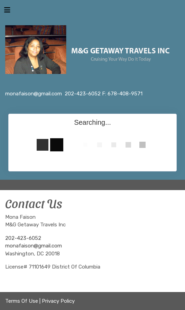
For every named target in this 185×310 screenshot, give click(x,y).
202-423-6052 (23, 238)
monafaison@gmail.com (33, 246)
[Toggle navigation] (7, 11)
